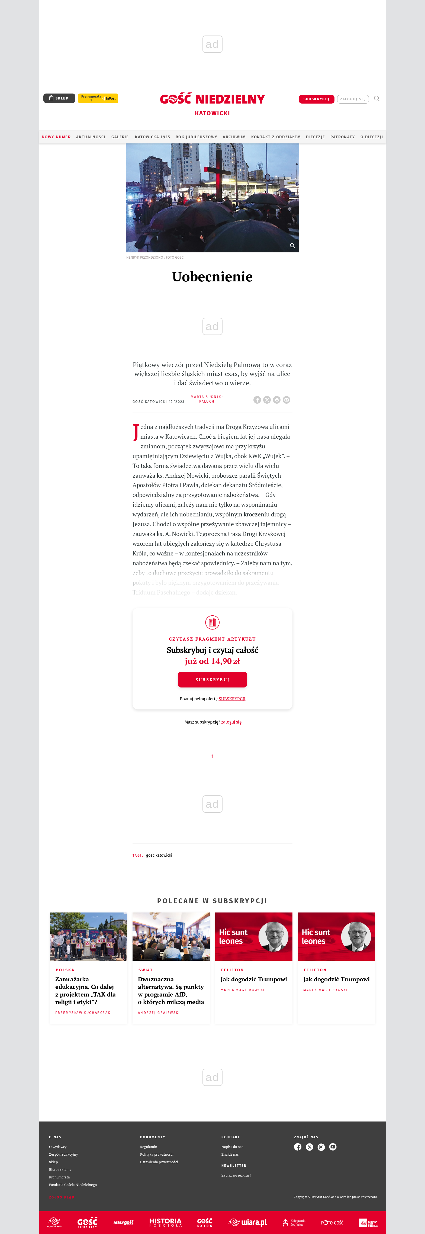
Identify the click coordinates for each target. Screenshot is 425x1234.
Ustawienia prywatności (159, 1162)
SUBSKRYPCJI (232, 699)
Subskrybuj (212, 680)
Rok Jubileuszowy (196, 136)
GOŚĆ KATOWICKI (159, 855)
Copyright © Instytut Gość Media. (317, 1197)
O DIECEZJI (371, 136)
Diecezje (315, 136)
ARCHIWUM (234, 136)
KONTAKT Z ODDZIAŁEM (276, 136)
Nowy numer (56, 136)
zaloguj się (353, 99)
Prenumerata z (91, 98)
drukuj (278, 398)
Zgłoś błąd (62, 1197)
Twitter (268, 398)
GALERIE (120, 136)
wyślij (287, 398)
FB (258, 398)
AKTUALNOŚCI (90, 136)
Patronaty (342, 136)
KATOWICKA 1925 (152, 136)
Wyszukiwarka (377, 99)
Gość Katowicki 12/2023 (159, 402)
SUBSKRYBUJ (317, 99)
